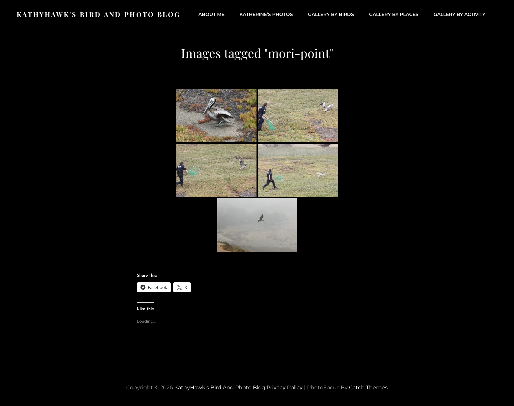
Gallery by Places (393, 14)
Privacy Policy (285, 387)
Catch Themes (368, 387)
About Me (211, 14)
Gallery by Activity (459, 14)
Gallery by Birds (331, 14)
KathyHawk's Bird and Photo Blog (98, 14)
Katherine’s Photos (266, 14)
